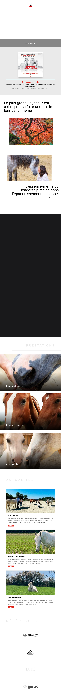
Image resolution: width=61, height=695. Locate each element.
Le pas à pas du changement (16, 557)
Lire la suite (11, 526)
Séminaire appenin (13, 516)
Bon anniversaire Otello (15, 598)
